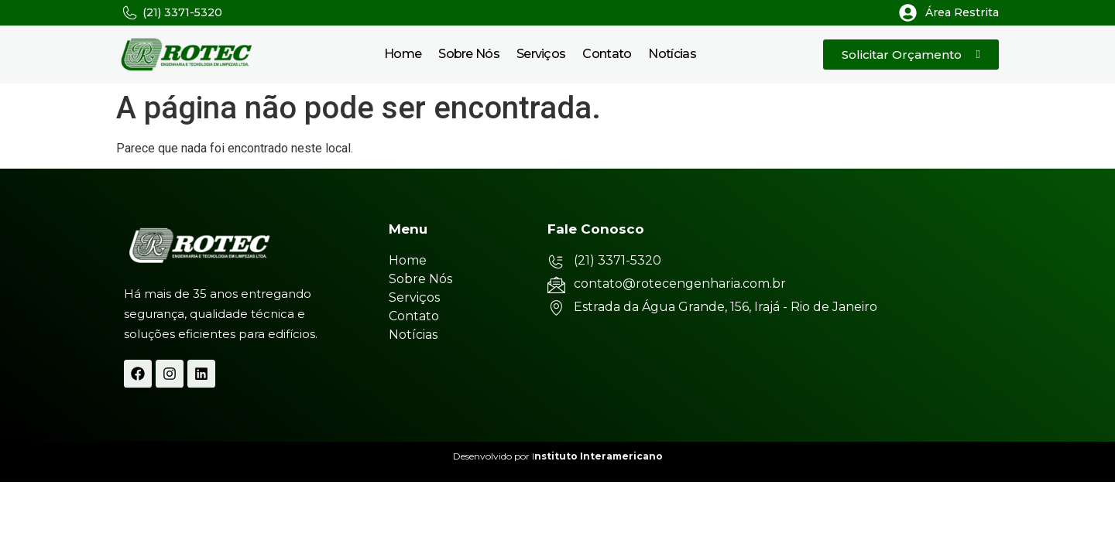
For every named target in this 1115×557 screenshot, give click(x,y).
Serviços (540, 53)
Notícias (671, 53)
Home (402, 53)
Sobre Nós (468, 53)
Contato (606, 53)
